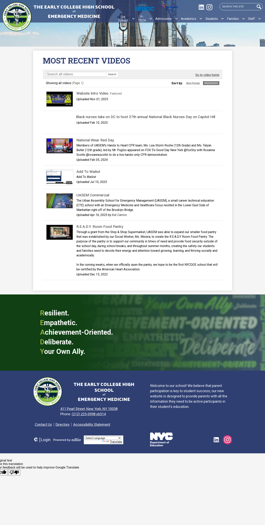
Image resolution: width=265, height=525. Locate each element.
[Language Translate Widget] (103, 438)
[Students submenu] (215, 19)
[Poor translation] (14, 472)
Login (41, 439)
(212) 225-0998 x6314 (93, 414)
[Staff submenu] (255, 19)
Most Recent (211, 83)
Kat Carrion (119, 215)
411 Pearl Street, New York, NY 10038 (93, 409)
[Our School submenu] (126, 19)
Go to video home (207, 75)
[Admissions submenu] (166, 19)
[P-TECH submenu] (145, 19)
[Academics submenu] (191, 19)
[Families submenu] (236, 19)
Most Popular (193, 83)
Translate (112, 442)
